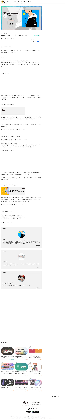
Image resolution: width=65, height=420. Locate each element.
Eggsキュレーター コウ (9, 38)
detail (38, 246)
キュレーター (23, 3)
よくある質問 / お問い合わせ (37, 402)
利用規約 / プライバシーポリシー (37, 404)
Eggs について (34, 401)
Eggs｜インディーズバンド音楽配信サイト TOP (10, 3)
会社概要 (33, 406)
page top (56, 396)
